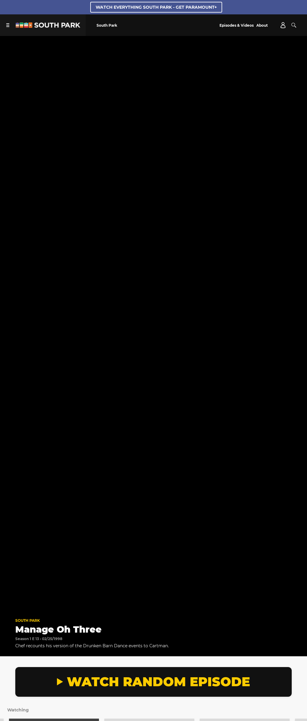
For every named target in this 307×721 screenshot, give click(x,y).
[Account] (283, 25)
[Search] (293, 25)
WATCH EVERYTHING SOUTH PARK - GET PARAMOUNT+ (156, 7)
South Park (27, 620)
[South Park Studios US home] (48, 26)
